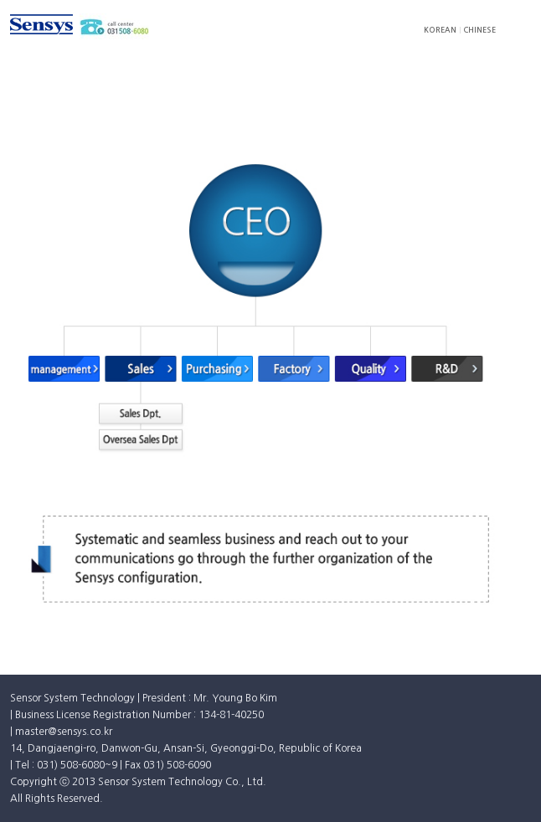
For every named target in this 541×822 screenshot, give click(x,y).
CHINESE (479, 29)
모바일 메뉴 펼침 (520, 24)
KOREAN (440, 29)
